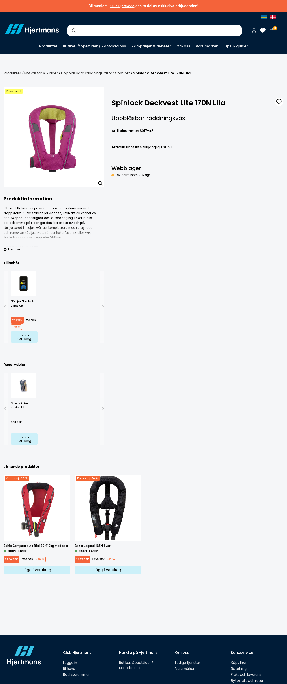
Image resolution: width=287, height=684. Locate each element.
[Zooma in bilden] (98, 181)
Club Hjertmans (122, 6)
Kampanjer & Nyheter (151, 46)
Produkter (48, 46)
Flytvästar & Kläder (41, 73)
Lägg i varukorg (24, 337)
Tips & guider (236, 46)
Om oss (183, 46)
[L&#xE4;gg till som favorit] (279, 102)
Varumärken (207, 46)
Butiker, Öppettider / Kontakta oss (94, 46)
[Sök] (74, 30)
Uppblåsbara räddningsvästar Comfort (95, 73)
